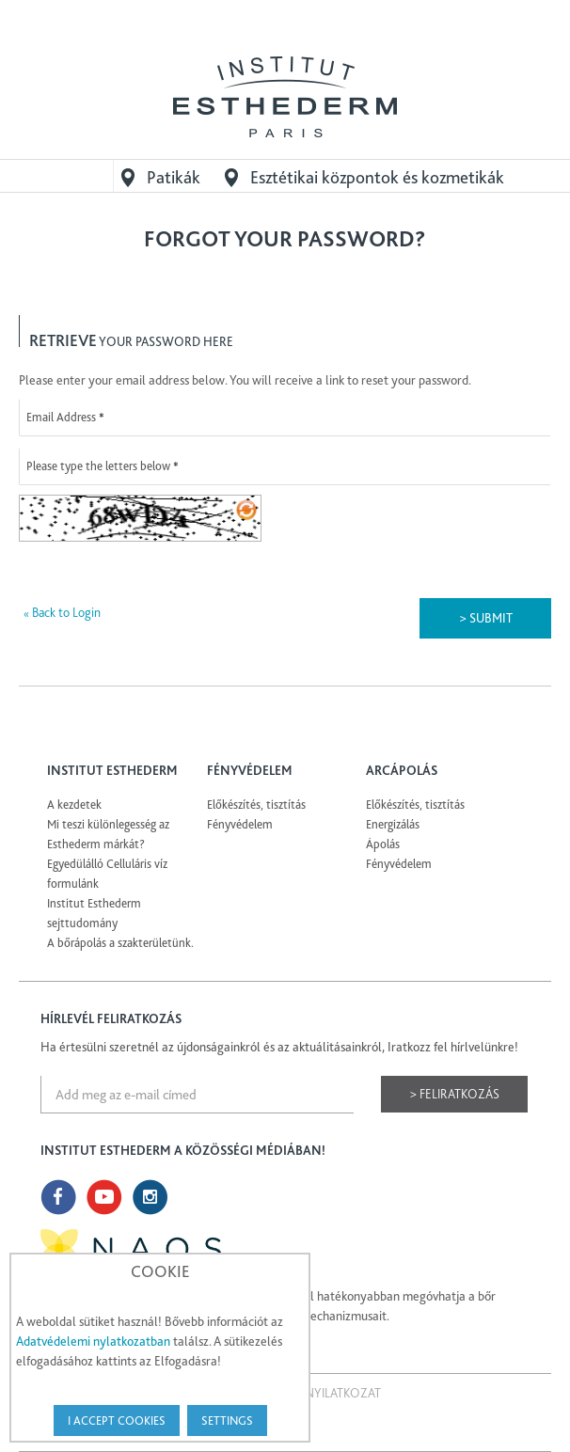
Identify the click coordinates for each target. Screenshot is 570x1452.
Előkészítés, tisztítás (256, 804)
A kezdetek (74, 804)
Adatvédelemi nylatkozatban (93, 1341)
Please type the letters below (98, 466)
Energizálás (393, 824)
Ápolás (383, 844)
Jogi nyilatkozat (329, 1392)
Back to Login (62, 612)
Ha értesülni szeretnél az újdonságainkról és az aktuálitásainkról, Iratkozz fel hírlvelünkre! (279, 1046)
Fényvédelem (240, 824)
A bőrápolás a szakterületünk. (120, 943)
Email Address (61, 417)
